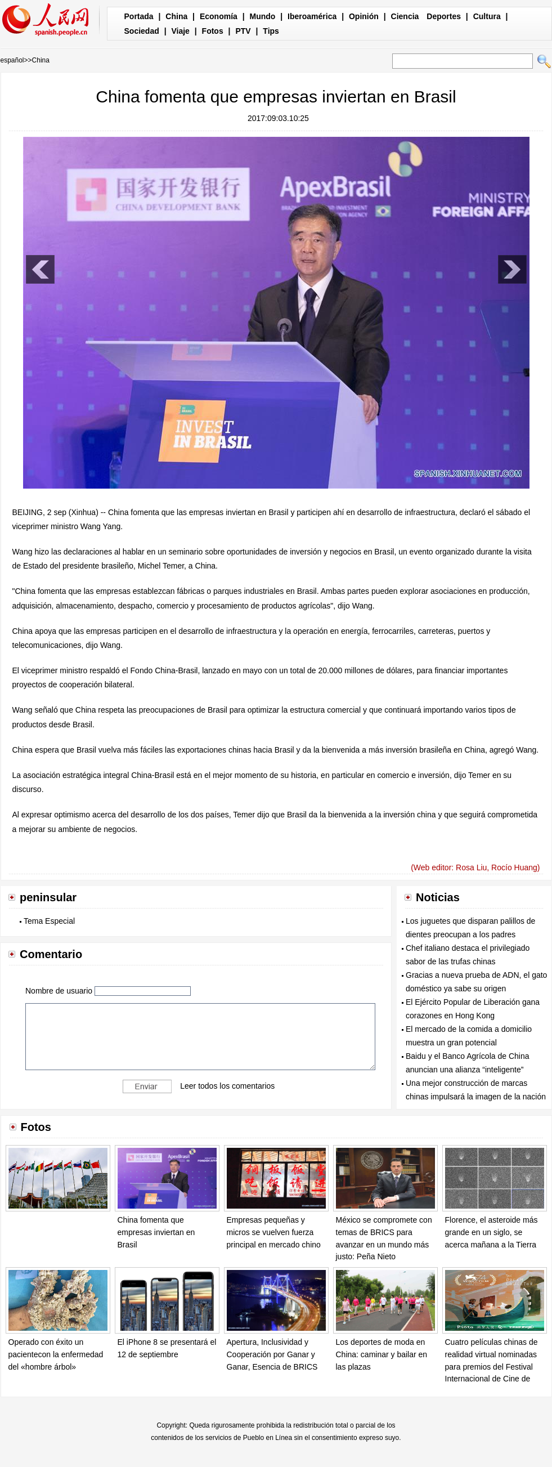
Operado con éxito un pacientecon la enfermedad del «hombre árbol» (56, 1354)
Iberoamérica (312, 16)
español (12, 60)
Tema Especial (49, 920)
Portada (139, 16)
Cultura (487, 16)
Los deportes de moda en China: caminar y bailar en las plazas (382, 1354)
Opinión (364, 16)
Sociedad (141, 30)
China (176, 16)
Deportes (444, 16)
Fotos (212, 30)
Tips (271, 30)
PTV (242, 30)
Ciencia (405, 16)
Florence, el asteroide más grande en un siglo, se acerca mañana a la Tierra (491, 1232)
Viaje (180, 30)
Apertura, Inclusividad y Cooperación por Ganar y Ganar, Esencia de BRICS (272, 1354)
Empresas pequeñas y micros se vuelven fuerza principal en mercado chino (274, 1232)
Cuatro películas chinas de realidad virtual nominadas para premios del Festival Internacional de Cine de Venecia (491, 1366)
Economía (218, 16)
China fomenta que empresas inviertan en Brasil (156, 1232)
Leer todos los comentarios (227, 1085)
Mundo (263, 16)
